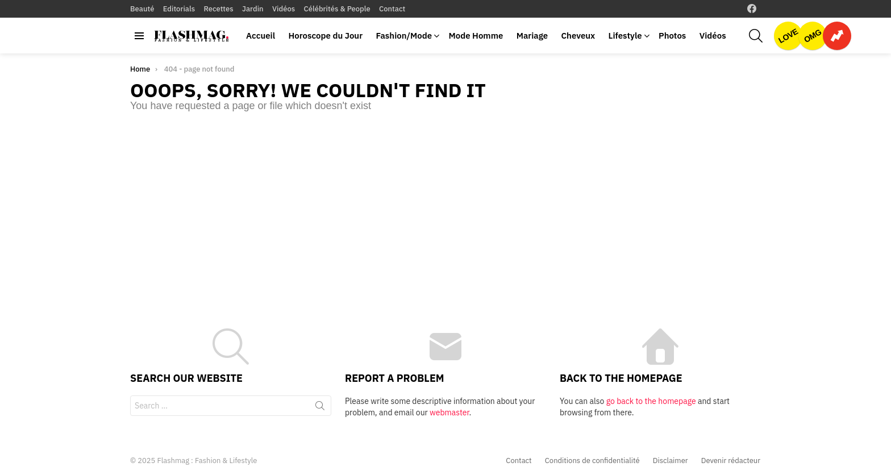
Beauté (142, 9)
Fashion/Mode (404, 35)
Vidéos (283, 9)
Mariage (532, 35)
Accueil (260, 35)
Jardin (253, 9)
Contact (392, 9)
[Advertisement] (445, 209)
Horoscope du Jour (325, 35)
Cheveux (578, 35)
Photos (672, 35)
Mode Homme (475, 35)
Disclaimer (670, 460)
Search (320, 407)
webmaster (449, 412)
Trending (837, 36)
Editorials (179, 9)
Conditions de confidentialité (592, 460)
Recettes (218, 9)
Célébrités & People (337, 9)
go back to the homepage (651, 401)
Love (788, 36)
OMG (812, 36)
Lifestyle (625, 35)
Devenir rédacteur (730, 460)
